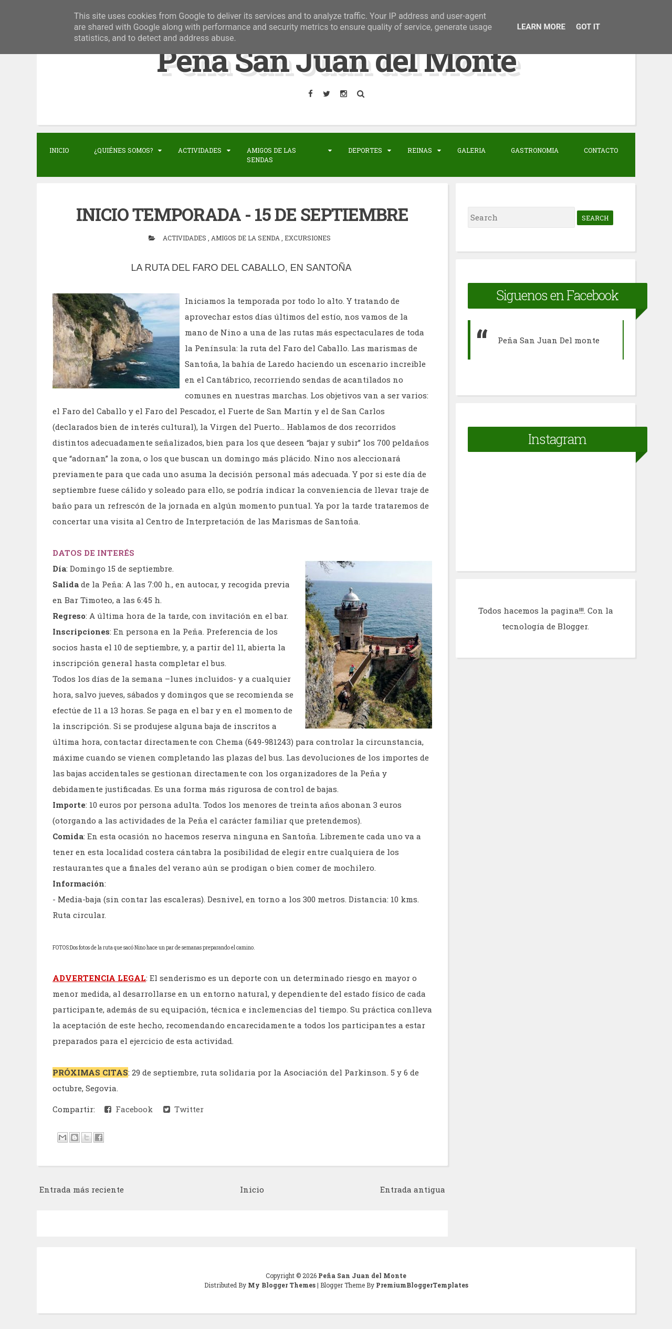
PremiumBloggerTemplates (422, 1285)
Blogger (572, 626)
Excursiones (308, 238)
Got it (588, 26)
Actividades (200, 150)
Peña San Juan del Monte (336, 59)
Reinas (419, 150)
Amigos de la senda (246, 238)
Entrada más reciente (81, 1189)
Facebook (128, 1109)
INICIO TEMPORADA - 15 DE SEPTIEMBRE (242, 214)
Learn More (541, 26)
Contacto (601, 150)
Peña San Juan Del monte (549, 340)
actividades (185, 238)
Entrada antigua (412, 1189)
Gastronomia (535, 150)
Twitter (183, 1109)
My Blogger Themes (282, 1285)
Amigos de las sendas (271, 155)
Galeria (471, 150)
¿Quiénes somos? (123, 150)
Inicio (59, 150)
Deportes (365, 150)
